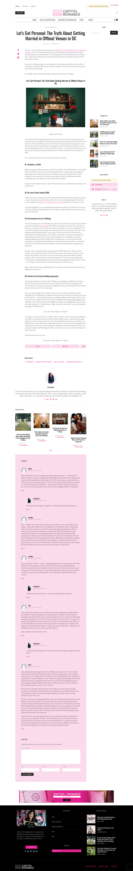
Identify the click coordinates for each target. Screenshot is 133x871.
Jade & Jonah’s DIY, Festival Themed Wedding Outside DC (108, 163)
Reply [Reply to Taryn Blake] (23, 548)
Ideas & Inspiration (47, 19)
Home (34, 19)
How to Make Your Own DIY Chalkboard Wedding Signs (107, 153)
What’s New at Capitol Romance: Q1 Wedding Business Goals (106, 818)
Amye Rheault (24, 445)
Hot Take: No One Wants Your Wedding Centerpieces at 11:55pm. (60, 430)
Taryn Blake (30, 518)
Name (22, 766)
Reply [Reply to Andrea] (23, 729)
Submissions (90, 866)
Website (65, 766)
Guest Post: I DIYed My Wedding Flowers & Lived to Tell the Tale (108, 143)
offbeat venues (43, 226)
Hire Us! (33, 6)
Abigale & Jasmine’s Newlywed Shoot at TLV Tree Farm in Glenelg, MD (78, 440)
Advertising (103, 866)
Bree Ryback (50, 387)
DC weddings (29, 362)
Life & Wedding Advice (51, 27)
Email (43, 766)
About (90, 19)
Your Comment (25, 748)
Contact (31, 847)
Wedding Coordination (67, 19)
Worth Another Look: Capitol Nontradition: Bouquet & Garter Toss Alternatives (41, 434)
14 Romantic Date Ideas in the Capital (105, 829)
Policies (25, 6)
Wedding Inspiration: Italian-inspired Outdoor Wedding (107, 133)
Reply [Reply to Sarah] (23, 635)
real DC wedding (59, 362)
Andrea (29, 665)
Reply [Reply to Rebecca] (23, 490)
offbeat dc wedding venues (44, 362)
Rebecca (30, 469)
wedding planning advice (74, 362)
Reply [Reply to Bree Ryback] (28, 509)
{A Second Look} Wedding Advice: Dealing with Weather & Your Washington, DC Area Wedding (23, 437)
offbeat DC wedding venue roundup (51, 202)
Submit (17, 6)
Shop (81, 19)
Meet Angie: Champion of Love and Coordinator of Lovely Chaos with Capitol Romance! (106, 850)
